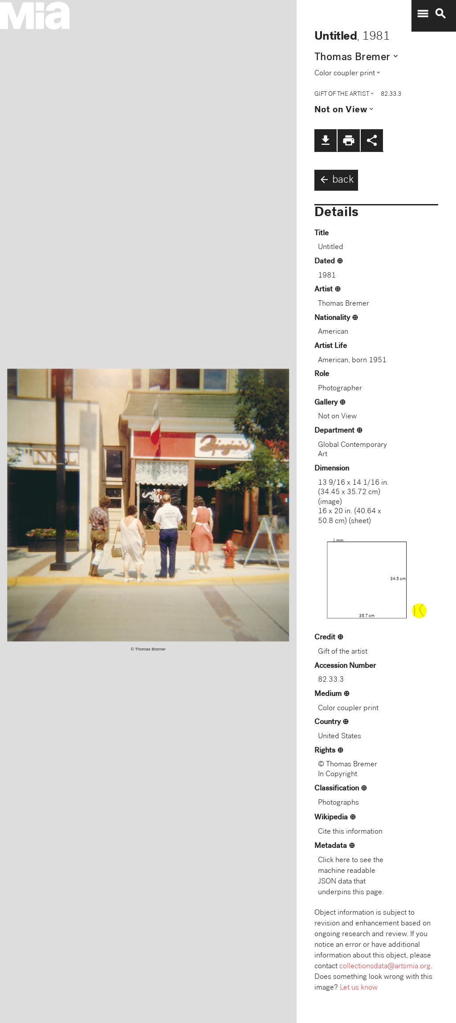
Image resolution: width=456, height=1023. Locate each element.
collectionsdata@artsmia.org (385, 966)
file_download (325, 140)
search (440, 13)
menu (422, 13)
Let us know (359, 988)
